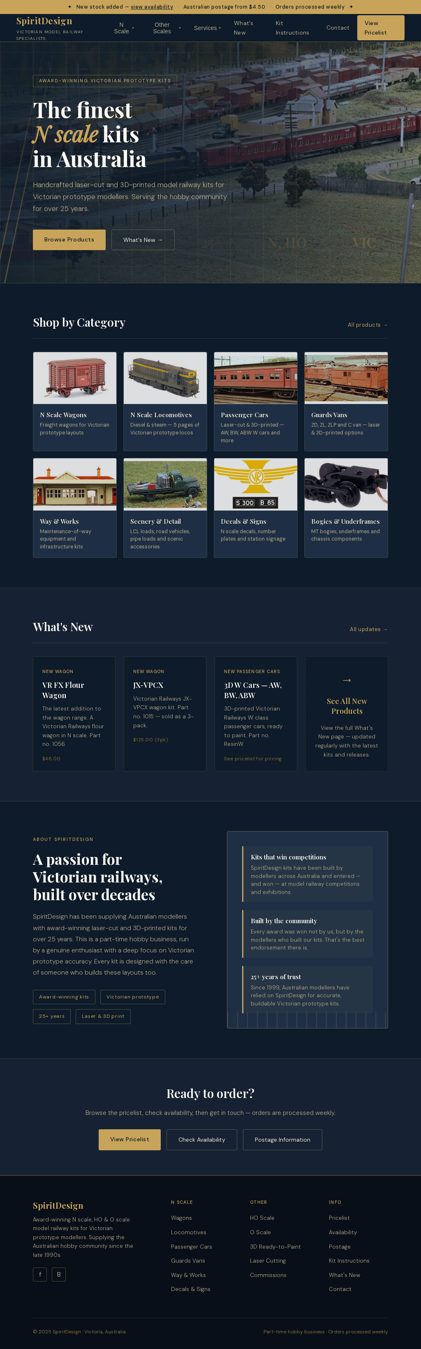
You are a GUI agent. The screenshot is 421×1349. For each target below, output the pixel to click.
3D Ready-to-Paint (275, 1246)
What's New (244, 27)
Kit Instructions (292, 27)
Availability (343, 1232)
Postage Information (282, 1139)
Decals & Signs (190, 1289)
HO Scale (262, 1217)
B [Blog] (59, 1274)
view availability (152, 7)
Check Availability (201, 1139)
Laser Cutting (268, 1260)
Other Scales (167, 28)
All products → (368, 324)
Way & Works (188, 1275)
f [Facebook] (40, 1274)
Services (207, 28)
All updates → (369, 629)
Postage (340, 1246)
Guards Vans (188, 1260)
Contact (338, 27)
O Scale (260, 1232)
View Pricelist (376, 27)
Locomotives (188, 1232)
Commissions (268, 1275)
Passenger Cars (191, 1246)
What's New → (143, 240)
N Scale (124, 28)
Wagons (181, 1217)
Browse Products (69, 239)
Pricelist (339, 1217)
